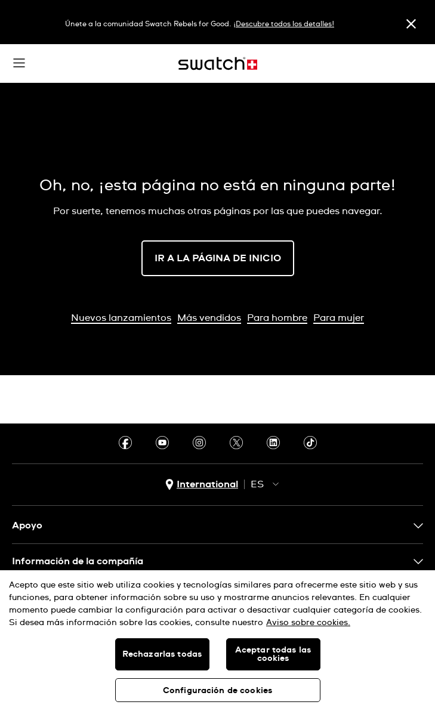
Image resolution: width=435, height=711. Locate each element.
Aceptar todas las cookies (273, 654)
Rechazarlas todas (162, 654)
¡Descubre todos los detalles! (283, 24)
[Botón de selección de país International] (201, 484)
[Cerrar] (411, 23)
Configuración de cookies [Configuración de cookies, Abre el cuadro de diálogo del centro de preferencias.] (217, 691)
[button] (19, 63)
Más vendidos (209, 318)
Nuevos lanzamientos (121, 318)
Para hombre (277, 318)
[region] (217, 640)
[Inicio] (217, 63)
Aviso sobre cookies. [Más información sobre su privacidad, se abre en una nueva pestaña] (308, 623)
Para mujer (338, 318)
